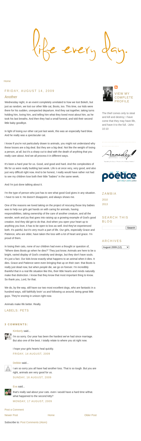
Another (11, 97)
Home (7, 81)
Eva (15, 386)
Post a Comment (14, 409)
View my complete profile (124, 97)
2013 (105, 204)
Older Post (90, 415)
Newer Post (11, 415)
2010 (105, 199)
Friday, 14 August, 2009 (31, 353)
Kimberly (18, 330)
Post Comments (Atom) (33, 422)
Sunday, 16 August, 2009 (32, 377)
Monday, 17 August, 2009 (32, 401)
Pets (24, 310)
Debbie (17, 362)
